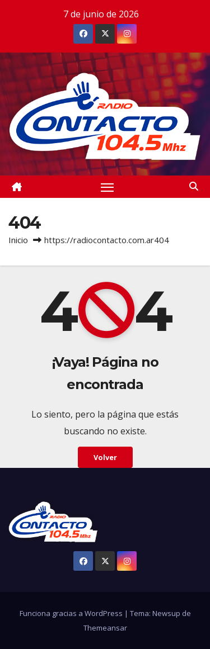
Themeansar (105, 628)
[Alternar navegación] (107, 187)
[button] (193, 186)
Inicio (18, 239)
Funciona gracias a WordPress (72, 613)
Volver (105, 457)
